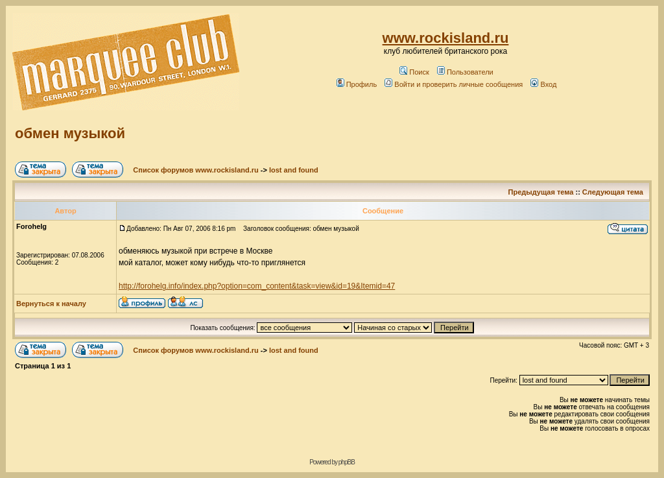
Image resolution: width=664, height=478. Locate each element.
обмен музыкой (70, 133)
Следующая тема (612, 192)
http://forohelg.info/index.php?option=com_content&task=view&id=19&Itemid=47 (257, 286)
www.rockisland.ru (446, 38)
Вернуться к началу (51, 303)
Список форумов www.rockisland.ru (195, 170)
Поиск (414, 72)
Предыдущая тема (541, 192)
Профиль (357, 84)
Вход (543, 84)
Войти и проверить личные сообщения (454, 84)
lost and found (293, 170)
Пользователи (465, 72)
